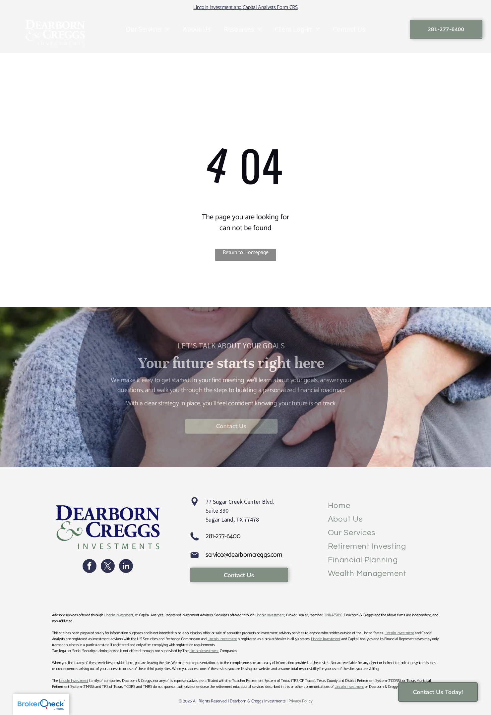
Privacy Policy (300, 701)
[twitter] (108, 567)
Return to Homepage (246, 253)
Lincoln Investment (118, 615)
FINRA (329, 615)
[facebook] (89, 567)
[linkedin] (126, 567)
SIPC (338, 615)
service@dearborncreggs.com (244, 554)
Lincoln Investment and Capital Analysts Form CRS (245, 7)
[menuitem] (148, 30)
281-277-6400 (223, 536)
